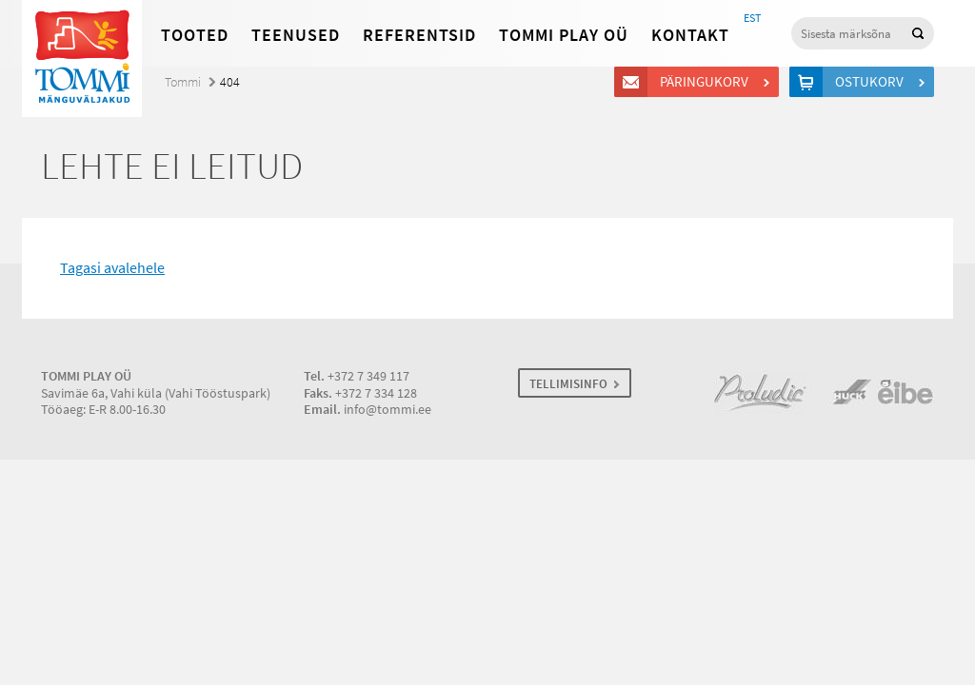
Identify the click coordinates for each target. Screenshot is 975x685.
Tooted (195, 35)
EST (752, 18)
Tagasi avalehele (112, 268)
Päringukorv (707, 81)
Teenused (295, 35)
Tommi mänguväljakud (82, 58)
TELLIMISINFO (568, 384)
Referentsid (419, 35)
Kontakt (690, 35)
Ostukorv (872, 81)
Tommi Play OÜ (563, 35)
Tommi (183, 82)
